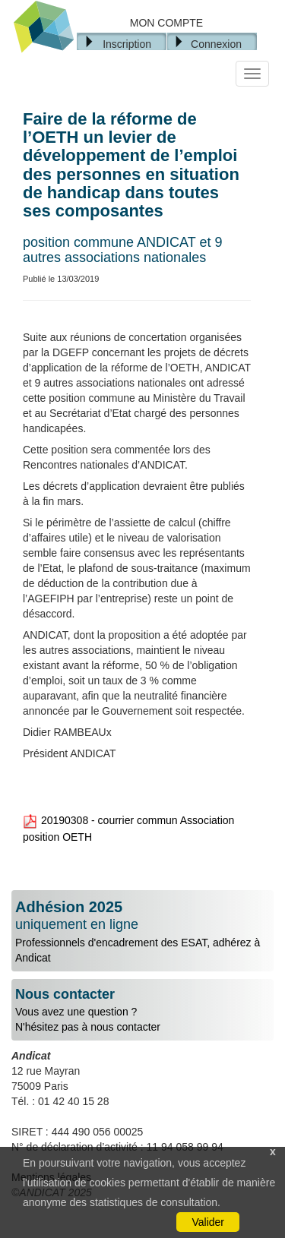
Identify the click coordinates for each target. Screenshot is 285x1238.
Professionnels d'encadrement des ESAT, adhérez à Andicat (142, 931)
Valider (208, 1222)
